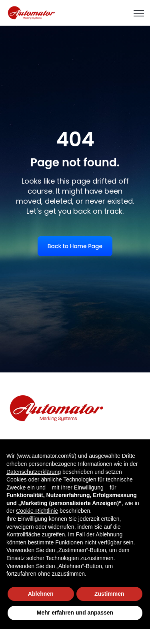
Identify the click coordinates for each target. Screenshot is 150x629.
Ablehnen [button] (41, 594)
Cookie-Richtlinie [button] (37, 511)
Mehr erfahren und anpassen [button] (75, 612)
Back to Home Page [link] (75, 246)
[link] (32, 12)
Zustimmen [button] (109, 594)
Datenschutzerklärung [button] (33, 472)
